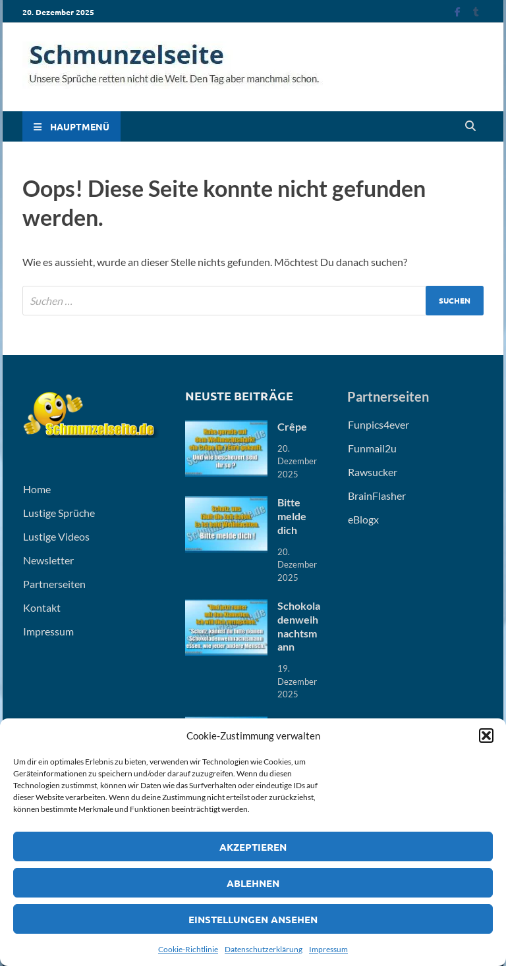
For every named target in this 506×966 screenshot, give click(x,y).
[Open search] (470, 126)
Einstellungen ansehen (253, 919)
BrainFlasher (377, 495)
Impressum (328, 949)
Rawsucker (372, 472)
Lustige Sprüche (59, 512)
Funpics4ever (378, 424)
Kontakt (42, 607)
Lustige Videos (56, 536)
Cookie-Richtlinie (188, 949)
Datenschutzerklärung (263, 949)
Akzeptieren (253, 846)
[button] (486, 735)
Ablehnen (253, 883)
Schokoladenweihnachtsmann (298, 626)
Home (37, 489)
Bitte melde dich (291, 516)
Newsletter (48, 560)
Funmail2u (372, 448)
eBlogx (363, 519)
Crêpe (292, 426)
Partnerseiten (54, 583)
